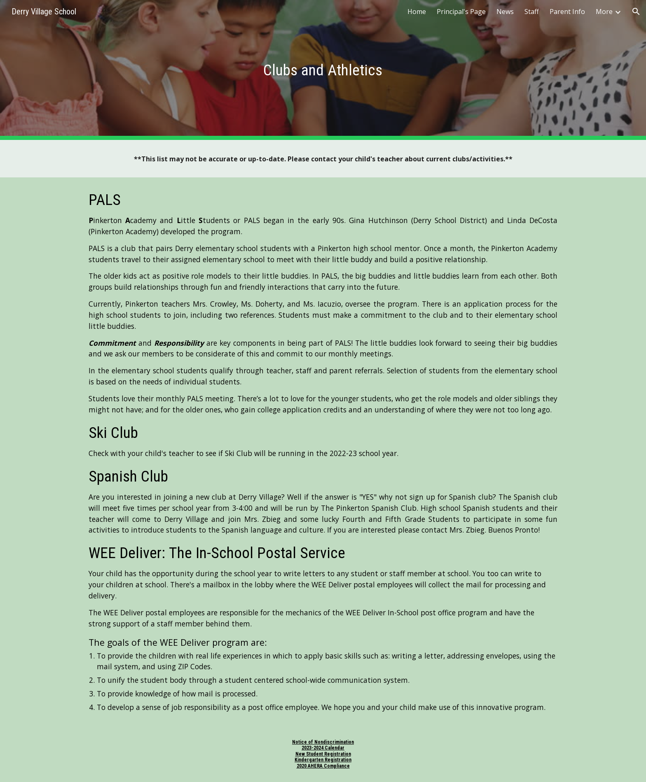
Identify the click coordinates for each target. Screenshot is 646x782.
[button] (636, 11)
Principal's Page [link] (461, 11)
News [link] (505, 11)
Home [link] (416, 11)
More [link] (604, 11)
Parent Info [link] (567, 11)
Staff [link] (531, 11)
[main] (323, 70)
